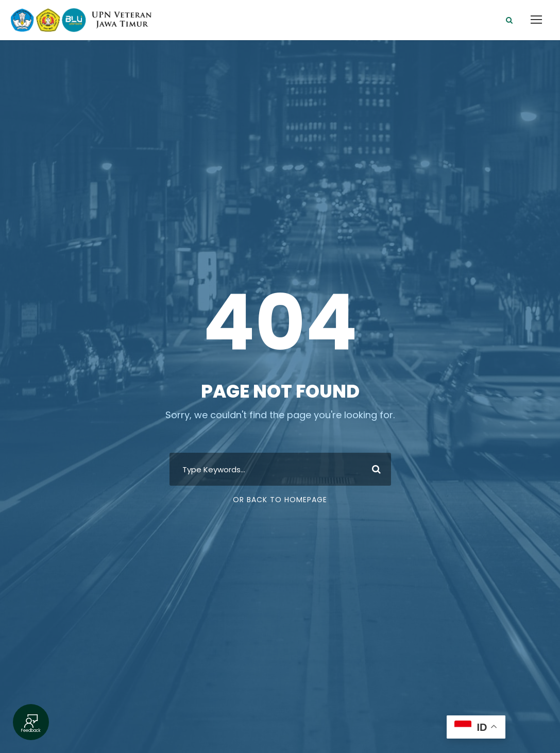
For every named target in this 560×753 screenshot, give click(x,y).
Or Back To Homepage (280, 499)
